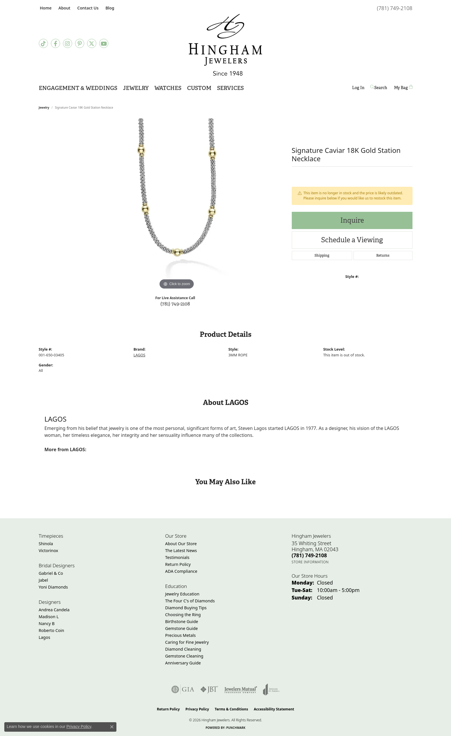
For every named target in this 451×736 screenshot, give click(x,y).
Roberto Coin (51, 630)
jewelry (44, 107)
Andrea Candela (54, 609)
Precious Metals (180, 635)
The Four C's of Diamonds (190, 601)
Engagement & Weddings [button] (78, 88)
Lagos (44, 637)
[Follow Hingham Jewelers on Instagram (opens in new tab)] (67, 43)
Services (230, 88)
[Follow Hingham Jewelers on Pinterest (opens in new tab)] (79, 43)
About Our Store (181, 543)
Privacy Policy (197, 709)
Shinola (46, 543)
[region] (177, 204)
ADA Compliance (181, 571)
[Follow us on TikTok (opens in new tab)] (43, 43)
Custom (199, 88)
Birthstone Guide (181, 621)
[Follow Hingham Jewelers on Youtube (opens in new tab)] (103, 43)
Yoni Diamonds (53, 587)
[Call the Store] (309, 555)
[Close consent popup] (112, 727)
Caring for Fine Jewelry (187, 642)
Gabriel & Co (51, 573)
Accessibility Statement (274, 709)
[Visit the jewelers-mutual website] (240, 689)
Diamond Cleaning (183, 649)
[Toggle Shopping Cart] (403, 87)
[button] (63, 8)
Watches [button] (167, 88)
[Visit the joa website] (271, 689)
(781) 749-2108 (175, 303)
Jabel (43, 580)
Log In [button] (358, 88)
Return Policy (178, 564)
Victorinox (48, 550)
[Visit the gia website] (182, 689)
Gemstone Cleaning (184, 656)
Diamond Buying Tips (186, 607)
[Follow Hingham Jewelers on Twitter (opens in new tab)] (91, 43)
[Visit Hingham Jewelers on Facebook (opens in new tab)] (55, 43)
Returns (382, 255)
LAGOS (139, 355)
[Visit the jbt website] (209, 689)
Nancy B (47, 623)
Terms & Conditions (231, 709)
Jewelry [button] (136, 88)
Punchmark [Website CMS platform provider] (235, 728)
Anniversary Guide (183, 663)
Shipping (321, 255)
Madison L (49, 616)
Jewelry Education (182, 594)
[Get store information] (310, 562)
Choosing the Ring (183, 614)
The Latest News (181, 550)
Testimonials (177, 557)
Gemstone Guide (181, 628)
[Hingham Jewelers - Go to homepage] (225, 45)
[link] (45, 8)
